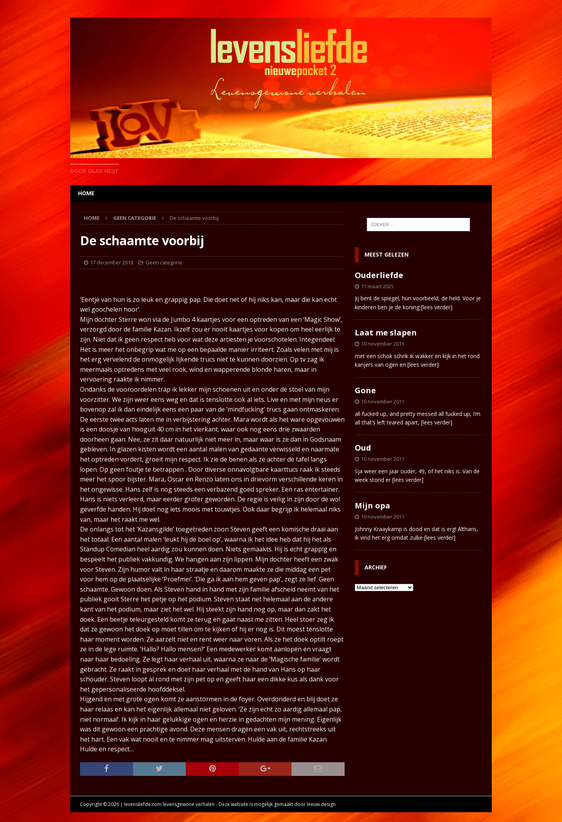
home (86, 193)
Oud (363, 447)
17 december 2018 (111, 262)
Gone (365, 390)
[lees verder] (436, 307)
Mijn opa (372, 505)
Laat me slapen (386, 332)
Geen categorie (164, 262)
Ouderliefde (379, 275)
